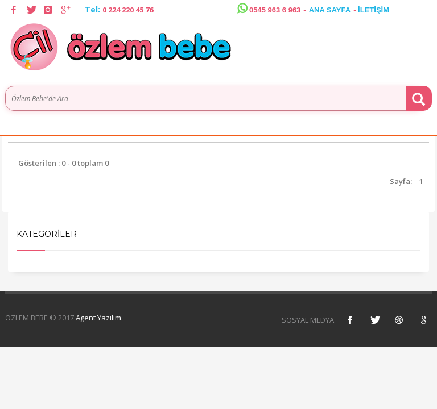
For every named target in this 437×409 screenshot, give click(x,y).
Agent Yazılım (98, 317)
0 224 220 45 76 (127, 10)
